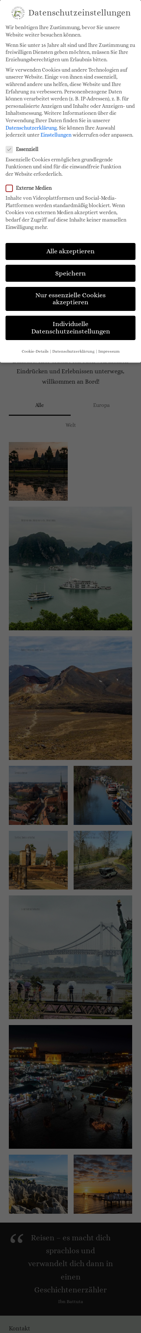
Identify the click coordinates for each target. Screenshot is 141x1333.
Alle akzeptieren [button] (70, 251)
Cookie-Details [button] (35, 351)
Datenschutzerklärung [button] (73, 351)
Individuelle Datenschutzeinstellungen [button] (70, 327)
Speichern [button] (70, 273)
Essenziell (24, 149)
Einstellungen (55, 135)
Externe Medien (31, 188)
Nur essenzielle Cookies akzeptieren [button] (70, 298)
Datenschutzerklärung (31, 128)
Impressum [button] (109, 351)
